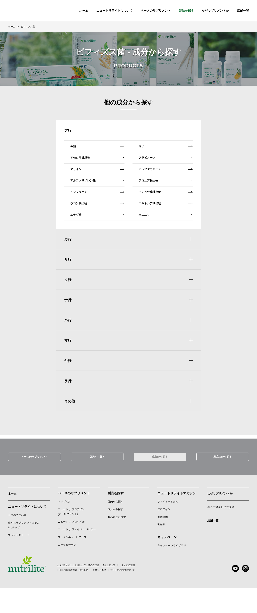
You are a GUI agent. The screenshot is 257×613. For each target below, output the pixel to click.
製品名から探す (223, 480)
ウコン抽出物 (98, 224)
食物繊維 (162, 541)
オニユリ (167, 239)
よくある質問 (142, 590)
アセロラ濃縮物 (98, 164)
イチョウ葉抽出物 (167, 209)
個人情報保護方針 (71, 595)
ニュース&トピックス (223, 530)
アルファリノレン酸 (98, 194)
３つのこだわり (17, 539)
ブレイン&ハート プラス (72, 561)
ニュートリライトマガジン (176, 518)
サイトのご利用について (143, 595)
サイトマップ (119, 590)
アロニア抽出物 (167, 194)
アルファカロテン (167, 179)
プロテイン (163, 534)
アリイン (98, 179)
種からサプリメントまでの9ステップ (23, 549)
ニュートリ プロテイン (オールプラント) (71, 536)
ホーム (83, 10)
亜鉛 (98, 149)
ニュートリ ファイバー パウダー (77, 554)
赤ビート (167, 149)
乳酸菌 (161, 549)
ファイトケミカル (167, 526)
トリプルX (64, 526)
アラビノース (167, 164)
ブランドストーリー (20, 559)
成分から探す (159, 480)
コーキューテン (67, 569)
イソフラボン (98, 209)
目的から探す (97, 480)
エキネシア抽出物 (167, 224)
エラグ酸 (98, 239)
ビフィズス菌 (28, 26)
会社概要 (94, 595)
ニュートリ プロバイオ (71, 546)
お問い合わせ (115, 595)
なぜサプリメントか (221, 518)
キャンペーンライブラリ (171, 570)
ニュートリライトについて (114, 10)
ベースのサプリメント (156, 10)
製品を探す (186, 10)
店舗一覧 (213, 543)
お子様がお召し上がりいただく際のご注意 (80, 590)
